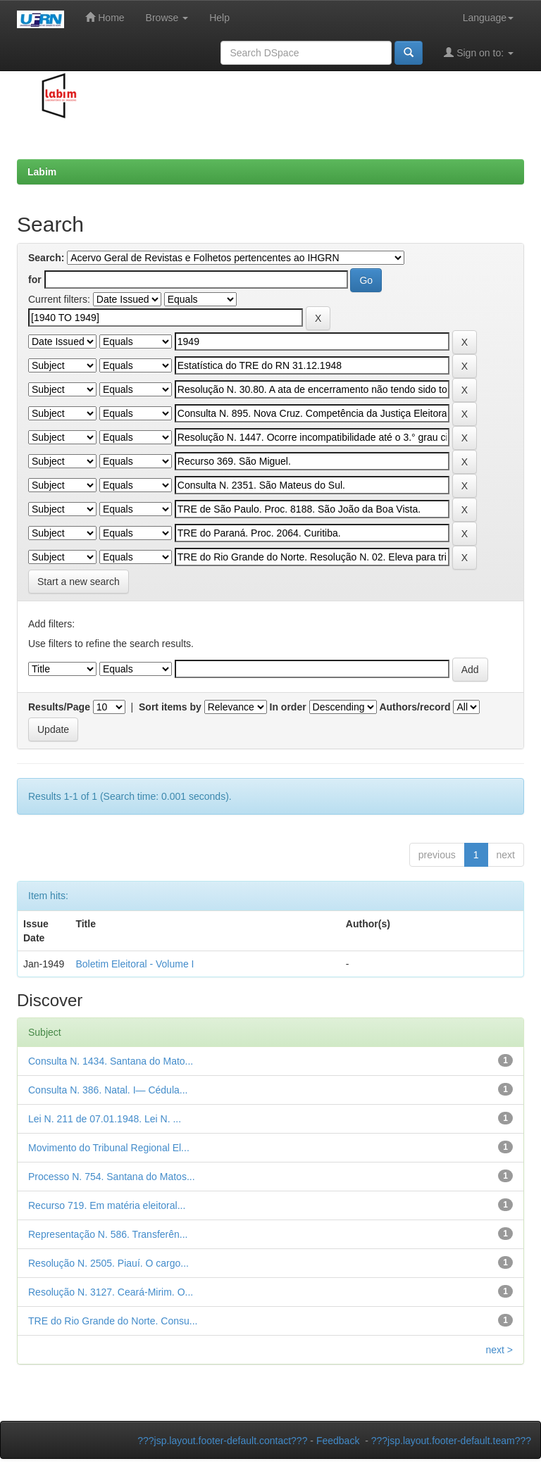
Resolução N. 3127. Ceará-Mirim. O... (110, 1292)
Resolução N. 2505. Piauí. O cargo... (108, 1263)
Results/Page (59, 707)
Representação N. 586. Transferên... (107, 1234)
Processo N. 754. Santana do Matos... (111, 1176)
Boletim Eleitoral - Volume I (134, 964)
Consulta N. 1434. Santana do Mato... (110, 1061)
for (35, 279)
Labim (41, 171)
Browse (167, 17)
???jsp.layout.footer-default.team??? (451, 1440)
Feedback (337, 1440)
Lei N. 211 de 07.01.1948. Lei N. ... (104, 1118)
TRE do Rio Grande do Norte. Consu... (112, 1321)
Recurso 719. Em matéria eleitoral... (106, 1205)
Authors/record (414, 707)
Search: (46, 257)
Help (219, 17)
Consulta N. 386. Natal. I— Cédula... (107, 1090)
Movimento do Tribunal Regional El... (108, 1147)
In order (288, 707)
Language (488, 17)
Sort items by (170, 707)
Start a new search (78, 581)
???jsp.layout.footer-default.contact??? (222, 1440)
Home (104, 17)
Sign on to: (479, 52)
